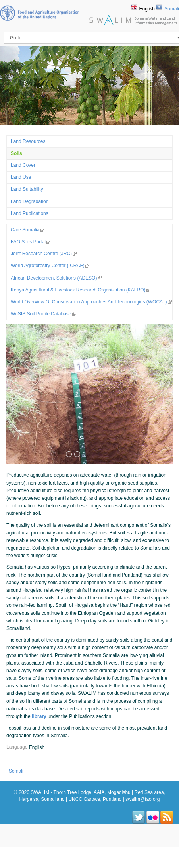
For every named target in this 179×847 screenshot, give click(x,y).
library (39, 716)
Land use (21, 177)
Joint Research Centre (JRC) (44, 253)
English (147, 9)
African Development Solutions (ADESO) (56, 278)
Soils (16, 153)
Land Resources (28, 141)
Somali (171, 9)
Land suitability (27, 189)
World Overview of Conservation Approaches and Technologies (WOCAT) (91, 302)
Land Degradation (29, 201)
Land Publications (29, 213)
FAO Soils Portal (30, 242)
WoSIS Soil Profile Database (43, 314)
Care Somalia (27, 230)
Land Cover (23, 165)
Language (17, 747)
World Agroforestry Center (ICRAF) (50, 265)
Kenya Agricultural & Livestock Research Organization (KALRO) (80, 290)
